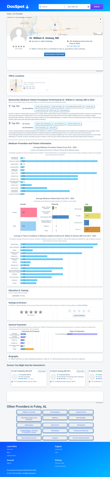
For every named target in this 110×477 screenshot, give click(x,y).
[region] (55, 26)
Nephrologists (29, 425)
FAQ (56, 452)
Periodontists (55, 430)
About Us (10, 449)
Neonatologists (81, 418)
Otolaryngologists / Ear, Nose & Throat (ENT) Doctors (29, 431)
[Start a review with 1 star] (70, 311)
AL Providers (18, 14)
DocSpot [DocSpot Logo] (17, 6)
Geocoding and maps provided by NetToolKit (21, 470)
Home (9, 14)
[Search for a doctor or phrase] (51, 6)
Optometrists (55, 425)
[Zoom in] (100, 19)
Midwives (55, 418)
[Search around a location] (77, 6)
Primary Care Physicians (81, 430)
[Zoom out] (100, 22)
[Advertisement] (55, 65)
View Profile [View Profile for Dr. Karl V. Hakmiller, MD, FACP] (41, 371)
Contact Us (58, 449)
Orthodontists (81, 425)
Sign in (9, 463)
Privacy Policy (59, 463)
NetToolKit (10, 17)
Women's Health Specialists (81, 438)
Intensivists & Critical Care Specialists (29, 418)
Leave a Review (82, 305)
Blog (8, 452)
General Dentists (81, 412)
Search (96, 7)
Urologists (55, 438)
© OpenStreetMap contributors (23, 17)
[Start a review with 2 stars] (72, 311)
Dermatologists (55, 412)
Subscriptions (11, 455)
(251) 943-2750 (74, 46)
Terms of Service (60, 466)
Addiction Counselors (29, 412)
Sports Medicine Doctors (29, 438)
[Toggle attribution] (12, 89)
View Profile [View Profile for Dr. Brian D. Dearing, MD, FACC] (80, 371)
